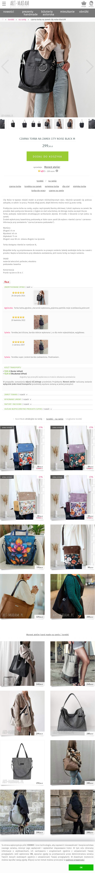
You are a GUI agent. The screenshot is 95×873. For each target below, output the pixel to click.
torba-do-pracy (38, 190)
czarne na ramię (56, 190)
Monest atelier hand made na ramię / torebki (47, 634)
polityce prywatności (75, 860)
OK (81, 867)
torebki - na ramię (54, 419)
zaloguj (91, 6)
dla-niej (66, 186)
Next (90, 66)
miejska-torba (79, 186)
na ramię (52, 181)
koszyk (84, 6)
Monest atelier (52, 167)
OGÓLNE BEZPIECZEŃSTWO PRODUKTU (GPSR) (28, 409)
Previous (5, 66)
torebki (40, 181)
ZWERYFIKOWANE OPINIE (18, 287)
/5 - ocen (46, 171)
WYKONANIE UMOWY (18, 399)
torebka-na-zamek (32, 186)
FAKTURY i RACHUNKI (18, 404)
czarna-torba (15, 186)
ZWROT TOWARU (16, 395)
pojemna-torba (52, 186)
